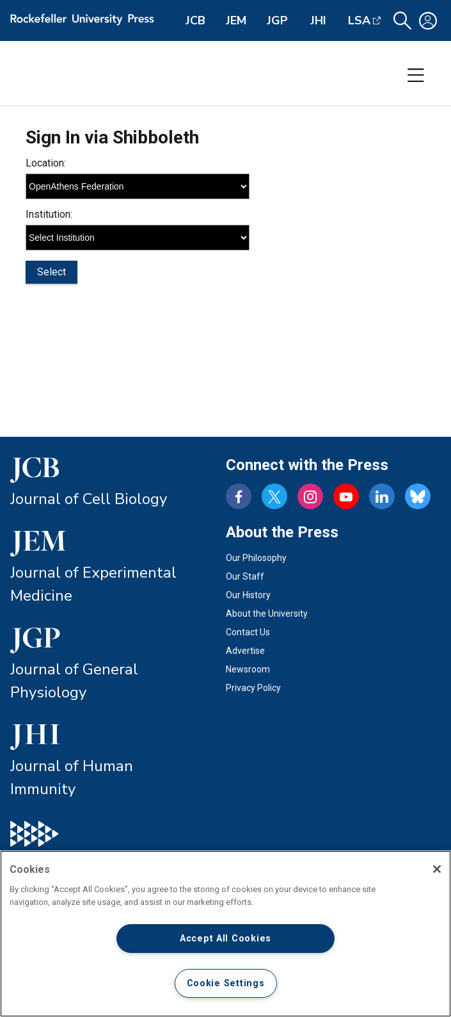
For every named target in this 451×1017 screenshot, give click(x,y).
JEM (236, 20)
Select (51, 272)
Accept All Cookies (225, 938)
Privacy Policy (253, 688)
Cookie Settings (226, 983)
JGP (277, 20)
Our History (248, 595)
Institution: (49, 214)
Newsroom (248, 669)
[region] (225, 933)
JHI (318, 20)
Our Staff (245, 576)
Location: (46, 163)
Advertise (245, 651)
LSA (359, 20)
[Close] (437, 869)
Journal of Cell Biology (88, 499)
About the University (267, 613)
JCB (195, 20)
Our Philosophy (256, 558)
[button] (402, 21)
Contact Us (248, 632)
